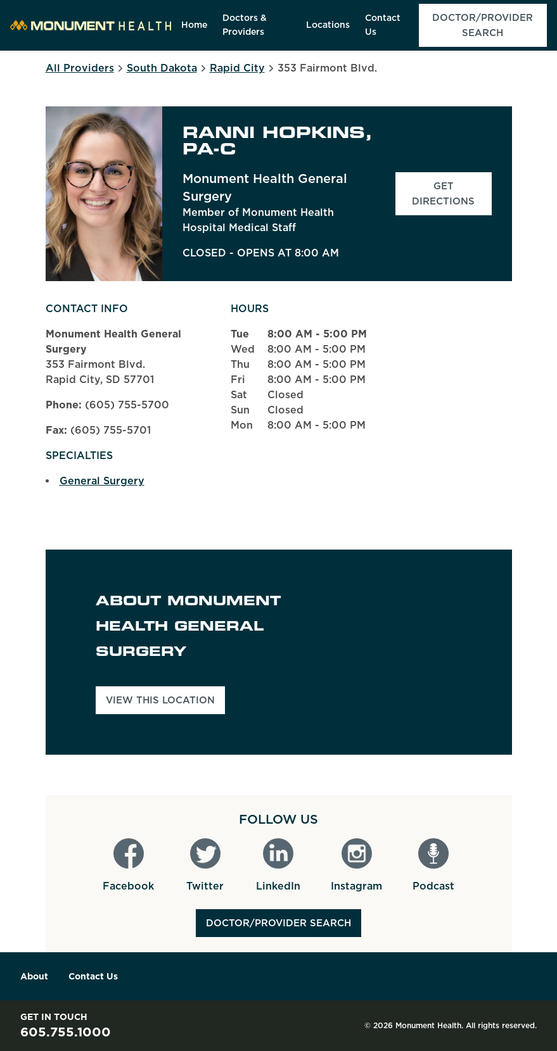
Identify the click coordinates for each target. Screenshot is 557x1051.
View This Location (160, 700)
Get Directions (452, 193)
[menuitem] (194, 25)
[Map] (419, 652)
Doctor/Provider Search (278, 923)
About (34, 976)
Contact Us (93, 976)
